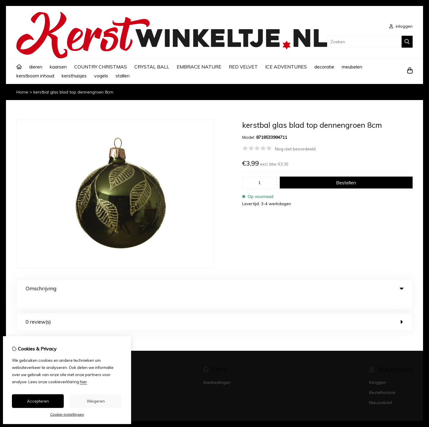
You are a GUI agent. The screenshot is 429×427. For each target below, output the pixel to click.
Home (22, 92)
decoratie (324, 67)
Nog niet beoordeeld (295, 149)
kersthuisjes (74, 76)
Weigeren (96, 401)
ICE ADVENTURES (286, 67)
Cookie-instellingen (67, 414)
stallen (123, 76)
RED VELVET (243, 67)
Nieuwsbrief (380, 390)
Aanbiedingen (216, 370)
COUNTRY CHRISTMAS (100, 67)
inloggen (401, 26)
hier (83, 381)
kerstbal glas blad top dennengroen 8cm (73, 92)
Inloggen (377, 370)
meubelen (352, 67)
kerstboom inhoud (35, 76)
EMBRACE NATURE (199, 67)
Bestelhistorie (382, 380)
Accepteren (38, 401)
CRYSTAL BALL (151, 67)
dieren (35, 67)
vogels (101, 76)
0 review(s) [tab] (214, 310)
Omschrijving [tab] (214, 288)
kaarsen (58, 67)
